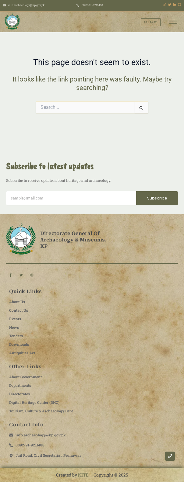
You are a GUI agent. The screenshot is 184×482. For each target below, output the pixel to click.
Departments (20, 385)
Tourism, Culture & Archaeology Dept (41, 410)
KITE (83, 475)
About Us (17, 301)
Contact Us (18, 310)
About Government (25, 376)
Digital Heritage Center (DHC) (34, 402)
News (14, 327)
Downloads (19, 344)
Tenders (16, 335)
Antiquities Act (22, 352)
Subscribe (157, 198)
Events (15, 318)
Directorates (19, 393)
